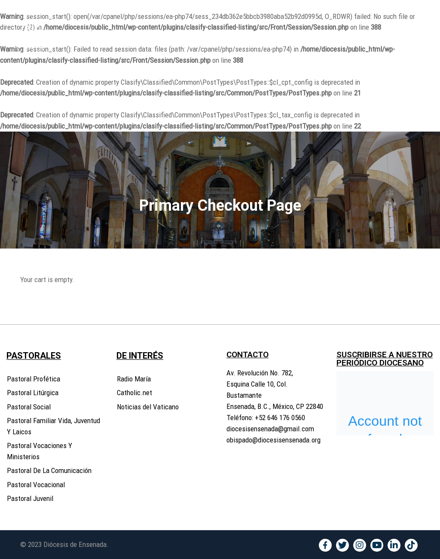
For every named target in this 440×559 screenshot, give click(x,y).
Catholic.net (134, 392)
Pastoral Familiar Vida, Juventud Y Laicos (53, 426)
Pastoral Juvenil (30, 498)
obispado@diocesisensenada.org (273, 440)
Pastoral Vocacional (36, 484)
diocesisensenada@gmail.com (270, 428)
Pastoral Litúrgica (32, 392)
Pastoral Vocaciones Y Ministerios (39, 451)
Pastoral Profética (33, 379)
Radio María (134, 379)
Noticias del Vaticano (148, 406)
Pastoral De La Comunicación (49, 470)
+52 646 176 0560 (280, 417)
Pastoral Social (29, 406)
